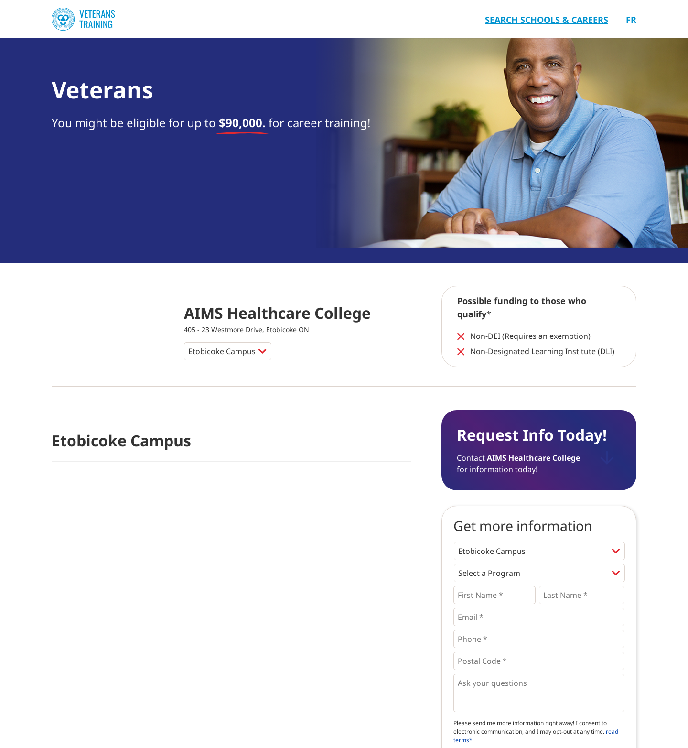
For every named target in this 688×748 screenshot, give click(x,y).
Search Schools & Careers (546, 19)
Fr (631, 19)
